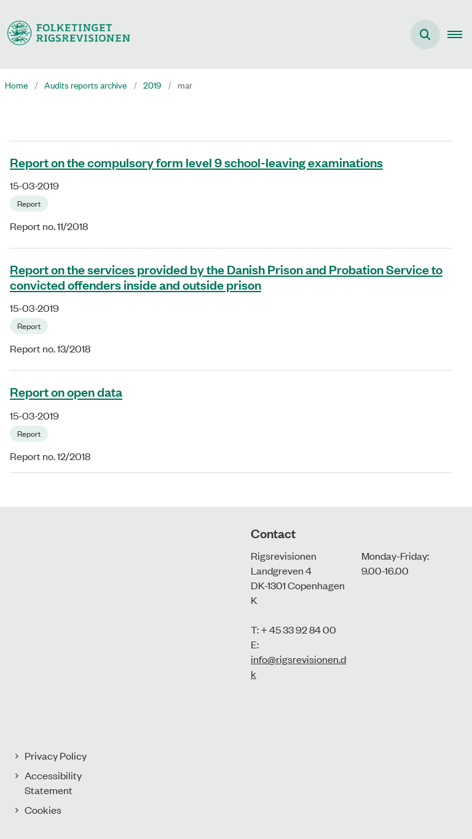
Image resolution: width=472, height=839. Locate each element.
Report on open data (66, 391)
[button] (459, 34)
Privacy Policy (56, 755)
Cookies (43, 809)
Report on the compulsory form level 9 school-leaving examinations (196, 161)
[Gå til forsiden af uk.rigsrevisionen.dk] (65, 34)
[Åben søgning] (425, 34)
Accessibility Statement (53, 782)
